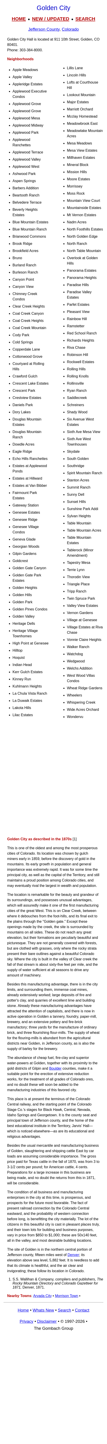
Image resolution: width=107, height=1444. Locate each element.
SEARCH (85, 18)
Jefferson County (44, 29)
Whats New (43, 1310)
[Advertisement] (53, 778)
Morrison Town (66, 1296)
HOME (19, 18)
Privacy (26, 1321)
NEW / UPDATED (50, 18)
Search (64, 1310)
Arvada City (42, 1296)
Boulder (55, 1068)
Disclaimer (47, 1321)
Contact (82, 1310)
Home (23, 1310)
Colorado (70, 29)
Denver (73, 1255)
